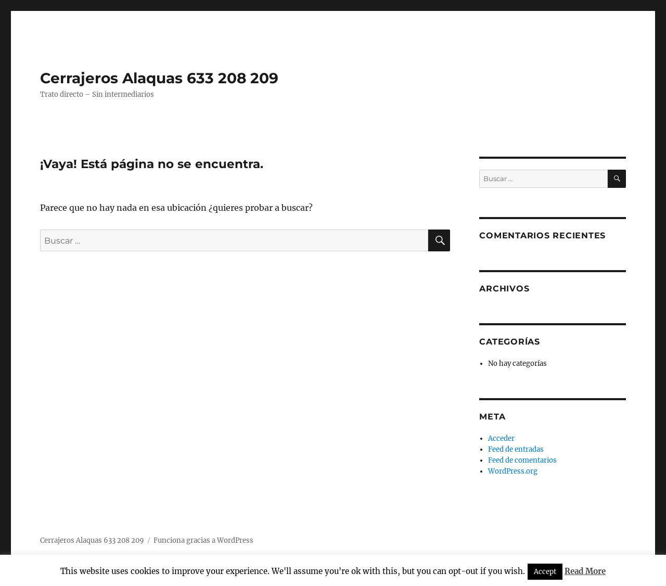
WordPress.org (512, 471)
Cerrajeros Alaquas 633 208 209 (159, 78)
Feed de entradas (516, 449)
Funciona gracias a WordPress (203, 540)
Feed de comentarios (522, 460)
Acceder (501, 438)
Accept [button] (545, 571)
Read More (585, 571)
